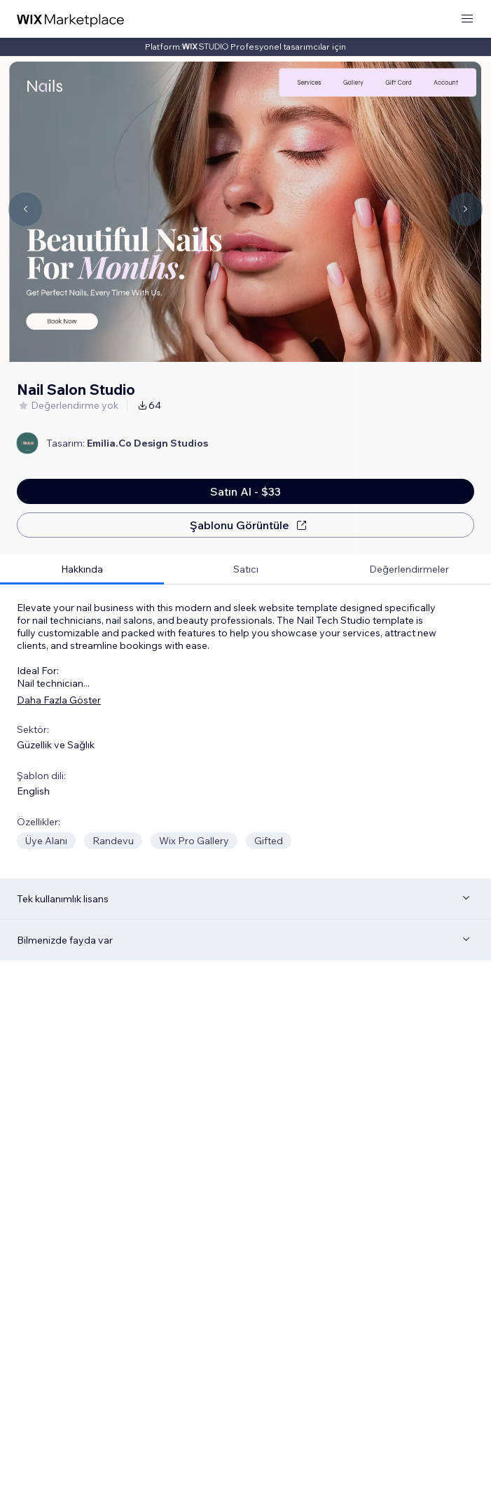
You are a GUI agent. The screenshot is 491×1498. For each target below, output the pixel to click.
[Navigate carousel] (25, 209)
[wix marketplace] (71, 19)
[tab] (82, 569)
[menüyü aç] (467, 19)
